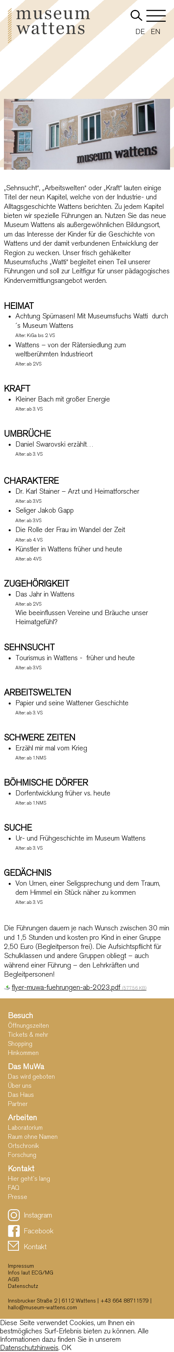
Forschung (22, 1155)
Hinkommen (23, 1053)
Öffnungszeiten (28, 1025)
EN (155, 32)
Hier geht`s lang (29, 1178)
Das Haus (21, 1094)
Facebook (39, 1231)
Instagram (38, 1215)
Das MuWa (26, 1066)
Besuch (20, 1015)
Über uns (20, 1085)
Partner (18, 1104)
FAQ (13, 1187)
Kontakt (21, 1168)
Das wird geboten (31, 1076)
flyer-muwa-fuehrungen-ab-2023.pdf (79, 987)
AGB (13, 1279)
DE (140, 32)
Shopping (20, 1043)
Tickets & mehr (28, 1034)
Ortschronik (23, 1145)
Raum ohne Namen (33, 1136)
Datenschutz (23, 1286)
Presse (17, 1197)
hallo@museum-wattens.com (42, 1307)
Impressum (21, 1266)
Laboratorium (25, 1127)
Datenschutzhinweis (29, 1348)
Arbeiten (22, 1117)
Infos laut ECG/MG (30, 1272)
